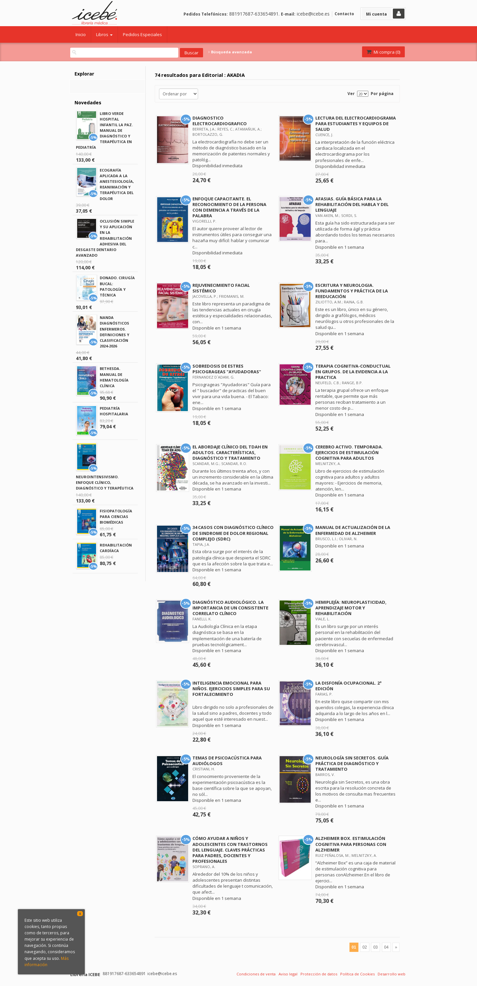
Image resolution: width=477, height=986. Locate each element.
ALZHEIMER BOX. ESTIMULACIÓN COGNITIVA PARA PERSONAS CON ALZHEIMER (350, 844)
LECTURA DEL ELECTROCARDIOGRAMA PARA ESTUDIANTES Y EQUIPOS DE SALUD (355, 123)
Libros (104, 34)
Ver (351, 93)
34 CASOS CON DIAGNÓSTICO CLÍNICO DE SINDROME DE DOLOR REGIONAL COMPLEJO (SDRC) (233, 533)
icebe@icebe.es (313, 14)
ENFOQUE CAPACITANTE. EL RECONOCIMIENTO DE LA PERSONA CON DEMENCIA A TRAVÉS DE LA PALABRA (229, 207)
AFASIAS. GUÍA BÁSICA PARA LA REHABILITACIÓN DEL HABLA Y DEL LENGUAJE (352, 204)
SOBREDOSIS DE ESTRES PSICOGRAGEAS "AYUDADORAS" (226, 369)
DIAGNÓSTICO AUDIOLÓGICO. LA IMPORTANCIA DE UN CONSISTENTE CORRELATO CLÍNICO (230, 607)
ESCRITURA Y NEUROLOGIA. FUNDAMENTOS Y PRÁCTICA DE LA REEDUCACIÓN (351, 290)
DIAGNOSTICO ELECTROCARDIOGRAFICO (219, 121)
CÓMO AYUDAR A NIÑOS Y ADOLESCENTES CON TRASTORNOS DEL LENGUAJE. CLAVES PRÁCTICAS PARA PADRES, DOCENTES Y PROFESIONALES (230, 849)
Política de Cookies (357, 973)
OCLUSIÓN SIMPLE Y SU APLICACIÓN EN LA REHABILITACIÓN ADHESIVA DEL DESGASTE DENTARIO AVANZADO (105, 238)
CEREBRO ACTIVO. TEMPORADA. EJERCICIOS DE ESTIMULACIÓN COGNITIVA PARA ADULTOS (349, 452)
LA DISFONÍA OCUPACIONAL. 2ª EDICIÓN (348, 686)
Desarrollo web (391, 973)
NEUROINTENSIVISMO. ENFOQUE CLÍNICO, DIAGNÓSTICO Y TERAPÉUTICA (104, 482)
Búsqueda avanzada (230, 52)
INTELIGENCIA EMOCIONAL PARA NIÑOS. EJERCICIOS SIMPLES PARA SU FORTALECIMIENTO (231, 688)
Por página (382, 93)
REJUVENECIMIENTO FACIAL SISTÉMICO (221, 288)
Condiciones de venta (256, 973)
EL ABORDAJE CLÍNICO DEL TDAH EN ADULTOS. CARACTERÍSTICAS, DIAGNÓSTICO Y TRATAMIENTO (230, 452)
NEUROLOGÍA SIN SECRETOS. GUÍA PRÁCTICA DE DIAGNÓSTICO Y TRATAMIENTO (352, 763)
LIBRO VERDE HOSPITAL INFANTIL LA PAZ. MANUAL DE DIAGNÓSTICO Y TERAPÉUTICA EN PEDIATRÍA (104, 130)
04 (386, 947)
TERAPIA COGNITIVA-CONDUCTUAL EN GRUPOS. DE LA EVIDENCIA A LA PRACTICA (353, 371)
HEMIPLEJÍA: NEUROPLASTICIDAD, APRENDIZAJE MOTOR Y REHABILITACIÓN (351, 607)
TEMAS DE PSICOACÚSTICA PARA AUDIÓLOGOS (227, 760)
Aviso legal (288, 973)
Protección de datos (318, 973)
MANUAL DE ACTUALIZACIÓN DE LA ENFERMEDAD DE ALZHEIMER (352, 530)
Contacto (344, 14)
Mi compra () (382, 52)
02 (364, 947)
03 (375, 947)
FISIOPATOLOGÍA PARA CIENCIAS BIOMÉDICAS (116, 516)
